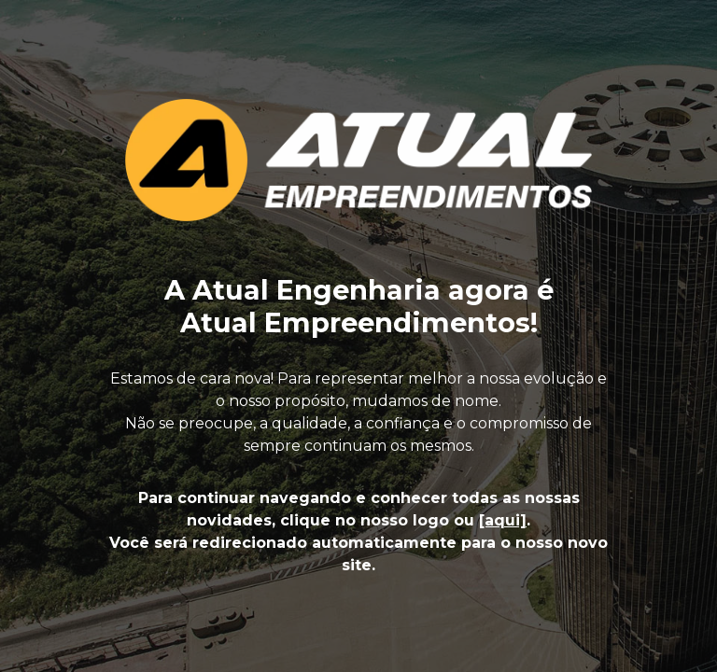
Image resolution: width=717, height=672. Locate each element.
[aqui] (503, 520)
